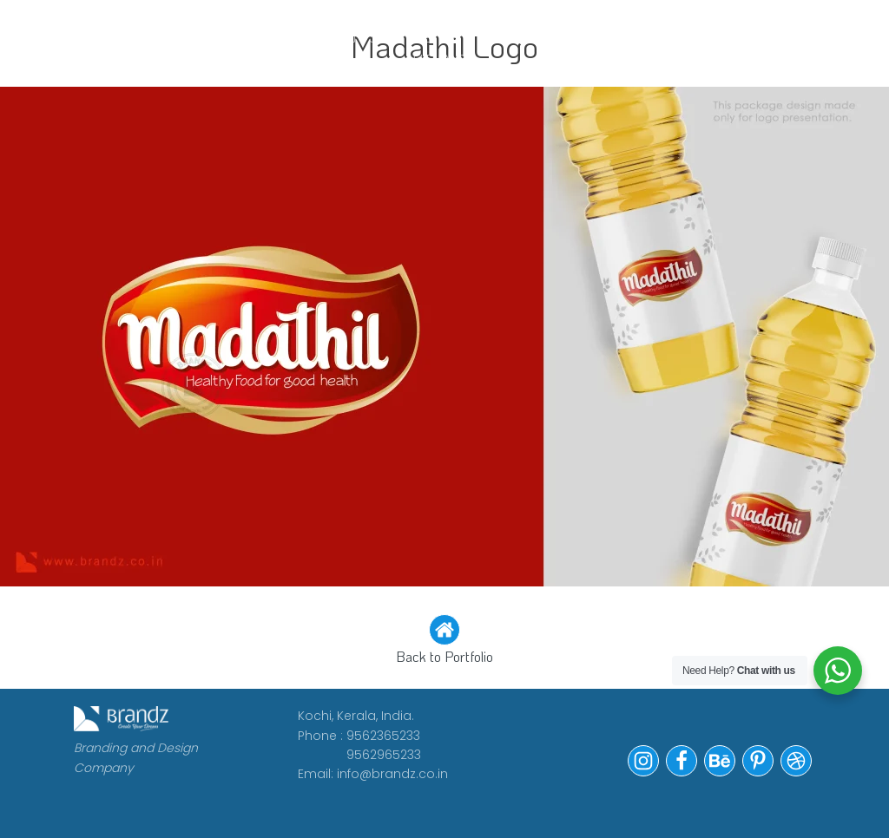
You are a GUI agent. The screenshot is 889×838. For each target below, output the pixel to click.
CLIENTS (343, 37)
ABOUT (250, 37)
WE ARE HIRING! (440, 48)
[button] (444, 641)
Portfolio (550, 37)
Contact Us (664, 48)
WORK (169, 37)
